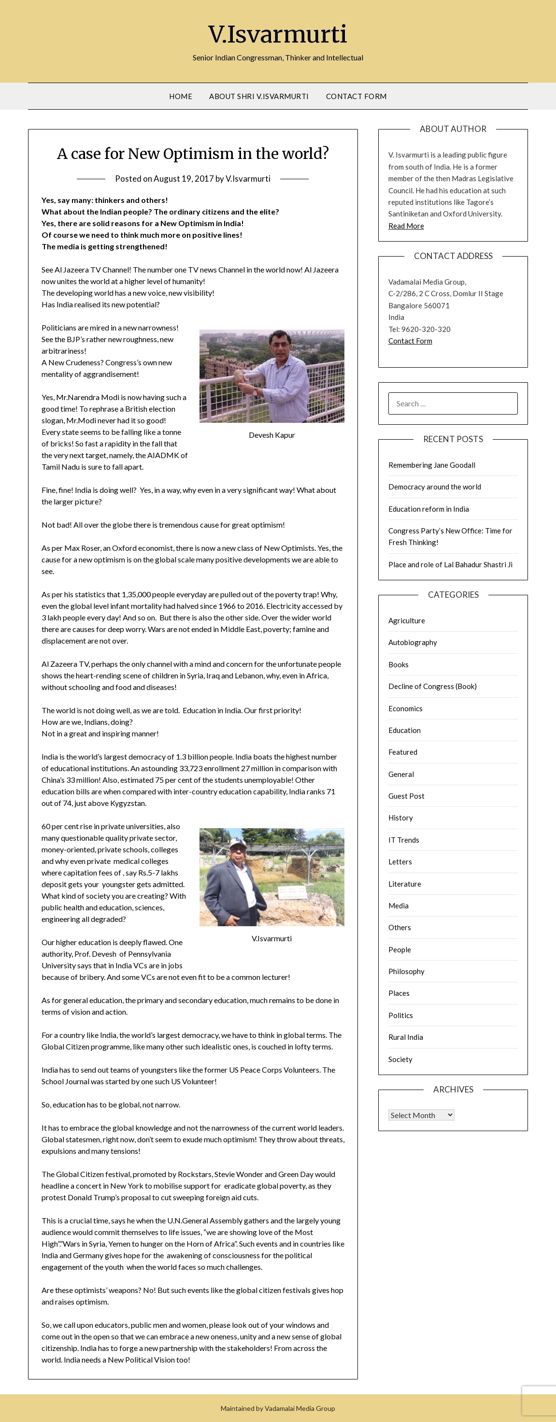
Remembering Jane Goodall (431, 464)
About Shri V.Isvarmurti (259, 96)
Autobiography (412, 642)
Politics (400, 1015)
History (400, 817)
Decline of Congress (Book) (432, 686)
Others (399, 927)
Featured (402, 751)
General (401, 774)
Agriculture (406, 620)
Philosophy (406, 971)
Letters (400, 861)
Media (398, 905)
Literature (404, 883)
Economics (405, 708)
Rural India (405, 1037)
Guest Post (406, 795)
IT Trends (403, 839)
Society (400, 1059)
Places (399, 993)
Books (398, 664)
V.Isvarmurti (278, 34)
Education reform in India (428, 508)
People (399, 949)
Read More (406, 225)
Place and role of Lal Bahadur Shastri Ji (450, 564)
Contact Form (356, 96)
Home (180, 96)
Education (404, 730)
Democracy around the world (434, 486)
